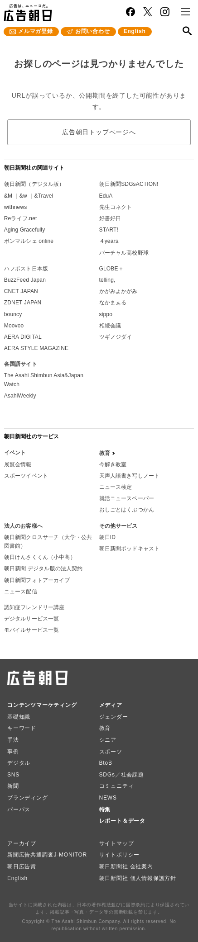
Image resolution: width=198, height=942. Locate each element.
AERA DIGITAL (23, 337)
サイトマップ (116, 843)
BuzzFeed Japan (25, 280)
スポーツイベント (26, 476)
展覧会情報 (18, 464)
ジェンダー (113, 717)
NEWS (108, 798)
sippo (106, 314)
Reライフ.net (20, 218)
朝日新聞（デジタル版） (34, 184)
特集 (105, 809)
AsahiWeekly (20, 396)
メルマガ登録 (35, 31)
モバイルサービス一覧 (31, 630)
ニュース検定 (115, 487)
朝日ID (107, 537)
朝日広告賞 (21, 866)
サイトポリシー (119, 855)
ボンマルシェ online (28, 241)
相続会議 (110, 325)
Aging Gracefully (24, 230)
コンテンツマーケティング (42, 705)
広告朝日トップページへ (99, 132)
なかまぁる (113, 302)
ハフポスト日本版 (26, 268)
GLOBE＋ (111, 268)
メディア (110, 705)
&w (23, 196)
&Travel (43, 196)
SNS (13, 775)
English (135, 31)
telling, (107, 280)
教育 (105, 728)
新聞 (13, 786)
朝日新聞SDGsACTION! (129, 184)
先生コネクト (115, 207)
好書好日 (110, 218)
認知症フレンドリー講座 (34, 607)
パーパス (18, 809)
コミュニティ (116, 786)
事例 (13, 751)
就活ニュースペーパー (127, 498)
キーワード (21, 728)
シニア (107, 740)
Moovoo (14, 325)
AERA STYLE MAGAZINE (36, 348)
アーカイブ (21, 843)
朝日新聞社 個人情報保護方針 (138, 878)
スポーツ (110, 751)
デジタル (18, 763)
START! (109, 230)
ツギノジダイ (115, 337)
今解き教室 (113, 464)
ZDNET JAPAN (23, 302)
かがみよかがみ (118, 291)
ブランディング (27, 798)
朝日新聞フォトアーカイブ (37, 580)
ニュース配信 (20, 591)
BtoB (105, 763)
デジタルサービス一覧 (31, 618)
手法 (13, 740)
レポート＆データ (122, 821)
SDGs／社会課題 (121, 775)
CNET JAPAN (21, 291)
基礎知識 (18, 717)
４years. (109, 241)
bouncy (13, 314)
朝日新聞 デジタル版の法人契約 (43, 568)
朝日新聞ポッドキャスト (129, 548)
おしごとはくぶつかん (127, 510)
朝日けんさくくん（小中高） (40, 557)
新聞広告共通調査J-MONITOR (47, 855)
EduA (106, 196)
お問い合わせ (92, 31)
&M (8, 196)
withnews (15, 207)
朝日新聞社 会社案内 (126, 866)
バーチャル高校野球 (124, 253)
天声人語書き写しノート (129, 476)
